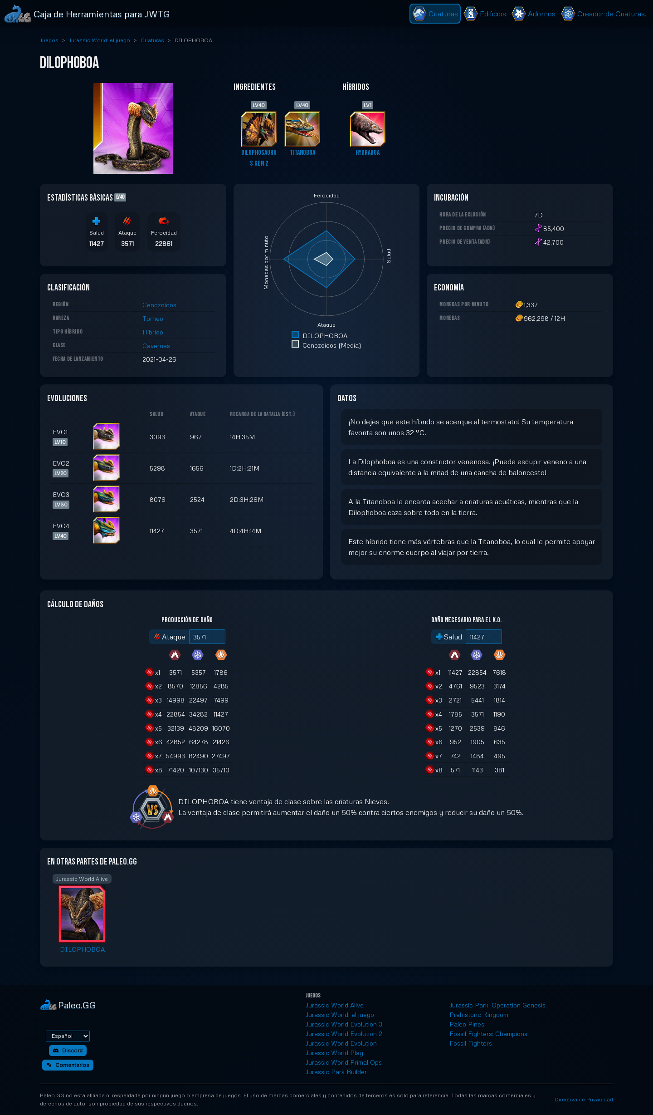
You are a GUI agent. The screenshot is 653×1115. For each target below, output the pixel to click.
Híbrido (152, 332)
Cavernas (156, 345)
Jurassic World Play (334, 1052)
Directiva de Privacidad (584, 1099)
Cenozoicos (159, 305)
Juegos (49, 40)
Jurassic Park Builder (336, 1072)
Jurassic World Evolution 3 (344, 1024)
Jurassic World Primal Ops (344, 1062)
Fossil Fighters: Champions (488, 1033)
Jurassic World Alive (335, 1005)
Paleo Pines (466, 1024)
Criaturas (152, 40)
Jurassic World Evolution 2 (344, 1033)
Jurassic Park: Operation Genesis (497, 1005)
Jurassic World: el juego (99, 40)
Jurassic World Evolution (341, 1043)
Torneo (152, 318)
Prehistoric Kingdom (478, 1014)
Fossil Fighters (470, 1043)
